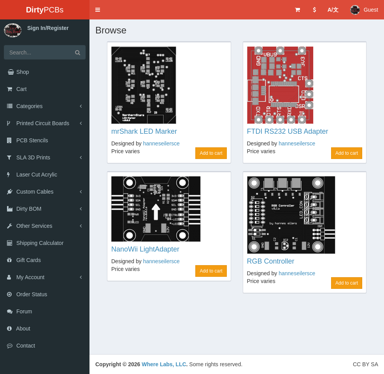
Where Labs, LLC (164, 364)
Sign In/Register (48, 28)
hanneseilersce (161, 143)
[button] (97, 9)
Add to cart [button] (211, 153)
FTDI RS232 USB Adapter (287, 131)
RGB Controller (271, 261)
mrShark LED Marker (144, 131)
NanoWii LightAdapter (145, 249)
